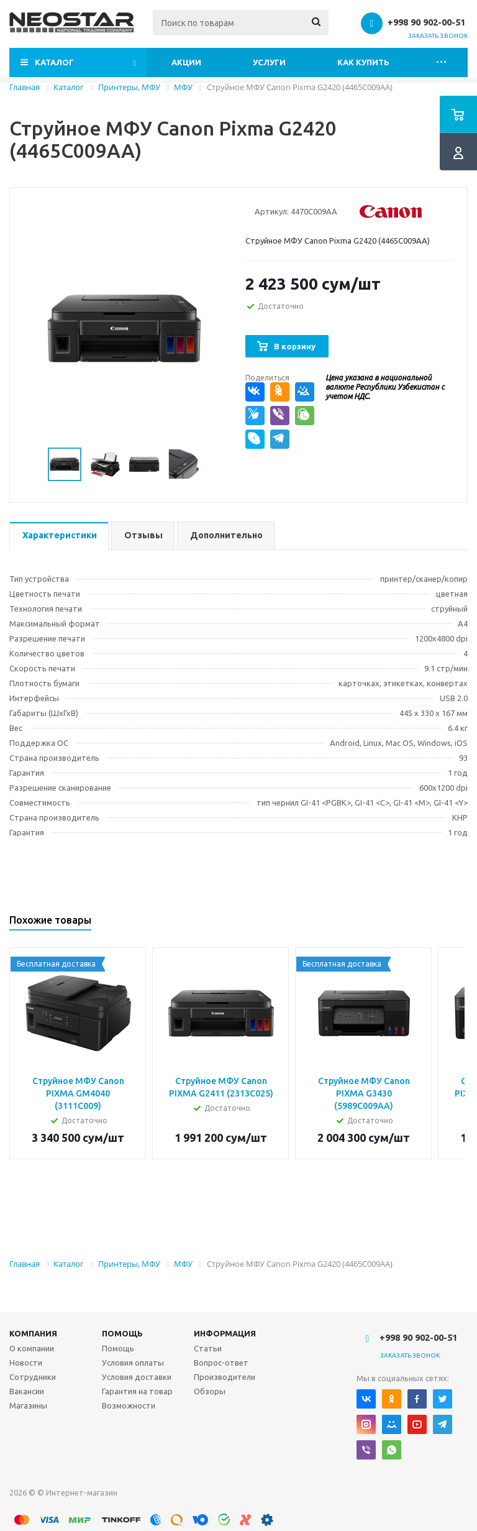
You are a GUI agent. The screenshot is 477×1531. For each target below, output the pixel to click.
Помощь (122, 1333)
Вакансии (26, 1391)
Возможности (128, 1405)
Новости (25, 1362)
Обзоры (209, 1391)
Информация (225, 1333)
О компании (31, 1348)
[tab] (59, 536)
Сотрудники (32, 1376)
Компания (33, 1333)
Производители (224, 1376)
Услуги (269, 62)
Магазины (28, 1405)
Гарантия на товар (137, 1391)
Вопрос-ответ (221, 1362)
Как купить (363, 62)
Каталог (54, 62)
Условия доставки (136, 1376)
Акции (186, 62)
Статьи (208, 1348)
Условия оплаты (133, 1362)
